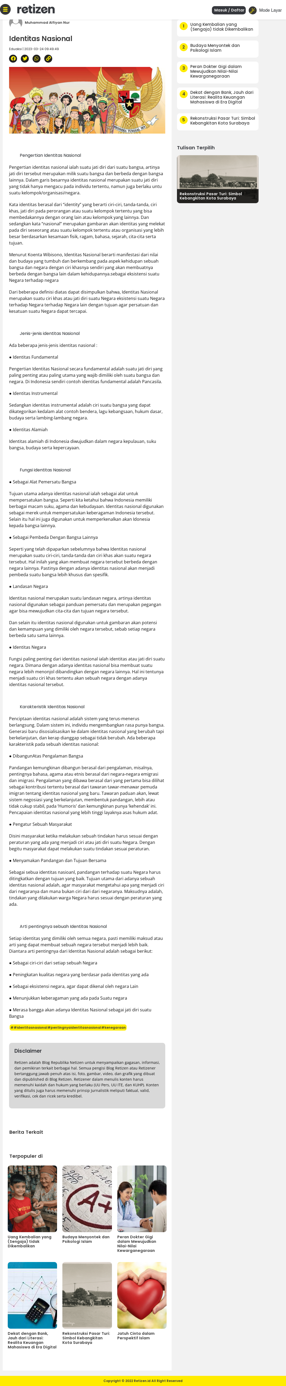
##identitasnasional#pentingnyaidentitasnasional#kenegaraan (68, 1027)
